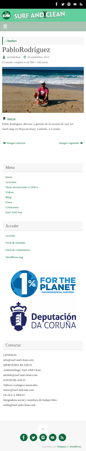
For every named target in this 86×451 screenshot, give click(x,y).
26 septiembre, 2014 (38, 57)
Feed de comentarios (17, 250)
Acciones (10, 182)
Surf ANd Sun (13, 212)
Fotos (8, 202)
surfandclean (13, 57)
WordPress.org (14, 257)
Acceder (10, 235)
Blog (8, 197)
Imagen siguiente (71, 143)
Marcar (11, 118)
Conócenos (12, 207)
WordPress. (76, 446)
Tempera (61, 446)
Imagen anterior (14, 143)
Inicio (8, 177)
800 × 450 (35, 62)
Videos (9, 192)
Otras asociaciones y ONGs (21, 187)
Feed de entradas (15, 242)
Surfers (11, 40)
